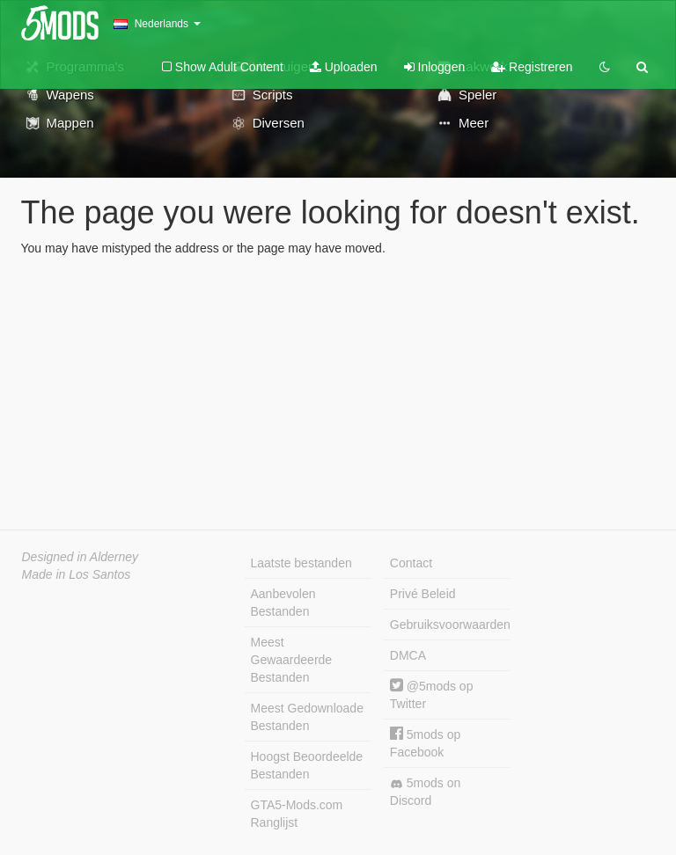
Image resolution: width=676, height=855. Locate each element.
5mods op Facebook (425, 743)
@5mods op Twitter (432, 694)
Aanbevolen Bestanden (283, 602)
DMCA (408, 655)
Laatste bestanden (301, 563)
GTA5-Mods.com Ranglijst (297, 813)
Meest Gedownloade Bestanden (307, 717)
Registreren (531, 67)
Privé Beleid (423, 594)
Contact (411, 563)
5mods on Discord (425, 792)
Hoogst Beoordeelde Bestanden (307, 765)
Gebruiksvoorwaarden (450, 625)
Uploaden (344, 67)
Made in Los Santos (76, 574)
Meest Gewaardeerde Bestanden (292, 659)
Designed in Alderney (80, 557)
